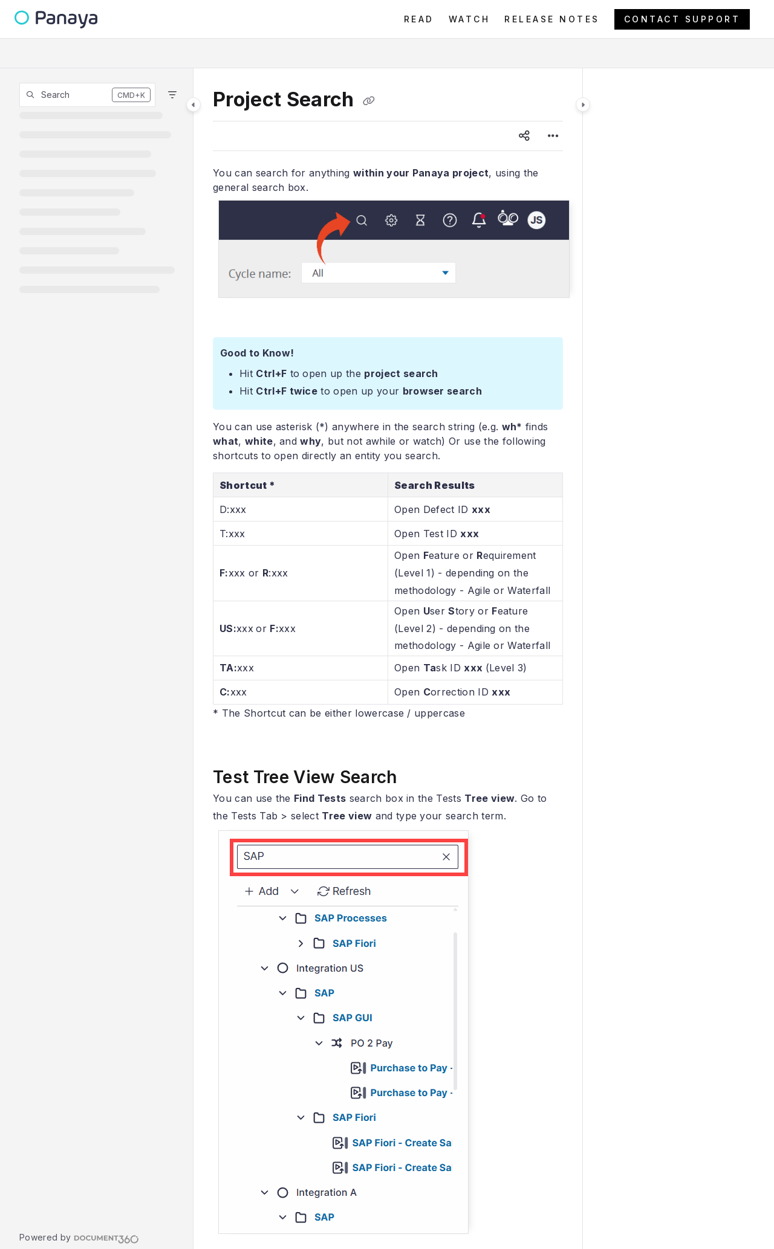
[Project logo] (56, 19)
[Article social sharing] (524, 136)
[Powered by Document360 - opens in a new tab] (79, 1237)
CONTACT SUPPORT (682, 19)
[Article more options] (553, 136)
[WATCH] (469, 19)
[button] (87, 95)
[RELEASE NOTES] (552, 19)
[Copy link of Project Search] (369, 101)
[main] (388, 658)
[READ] (419, 19)
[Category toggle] (193, 104)
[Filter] (172, 95)
